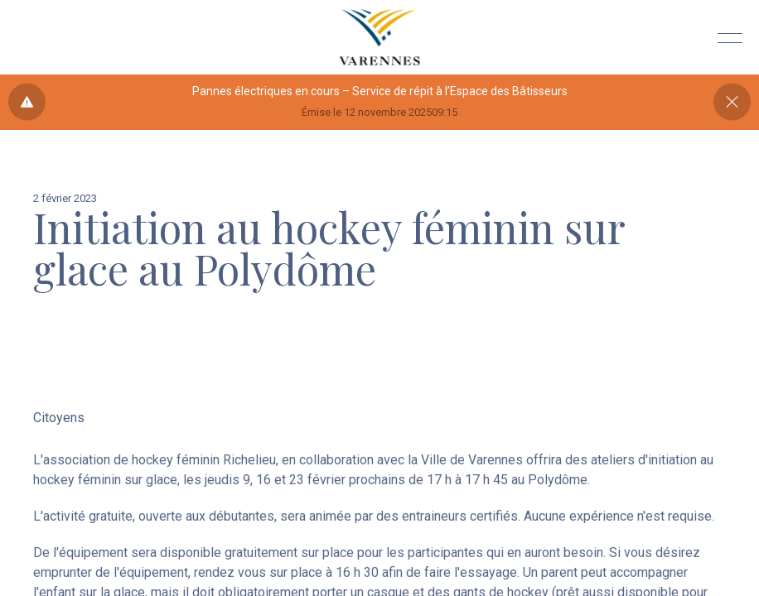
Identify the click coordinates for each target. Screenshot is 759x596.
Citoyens (59, 417)
